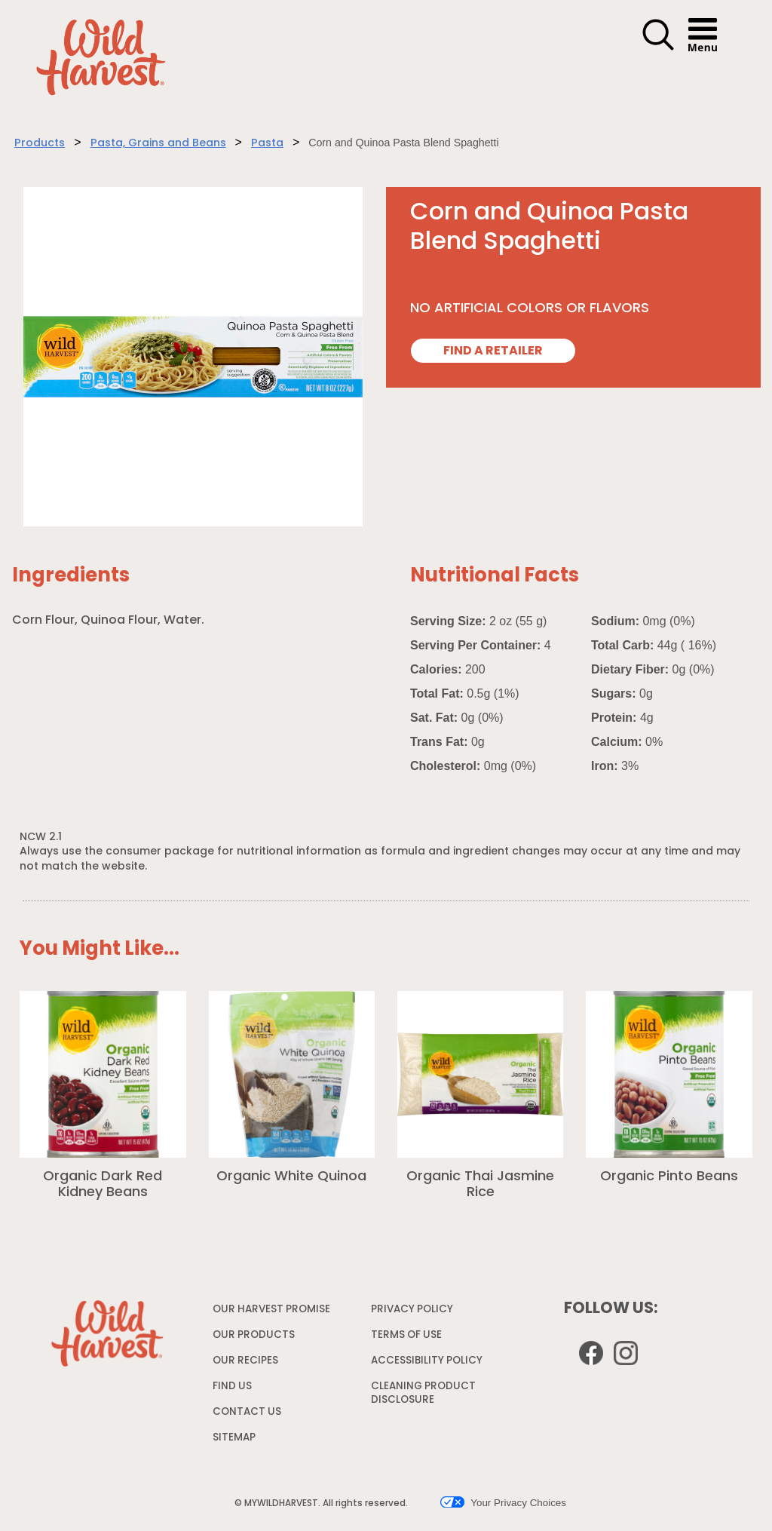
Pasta (267, 143)
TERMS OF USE (408, 1338)
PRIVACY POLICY (414, 1313)
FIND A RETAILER (493, 351)
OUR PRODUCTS (254, 1335)
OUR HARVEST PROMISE (271, 1310)
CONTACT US (247, 1412)
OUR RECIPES (245, 1361)
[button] (658, 48)
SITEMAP (234, 1438)
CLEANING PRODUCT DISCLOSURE (423, 1396)
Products (39, 143)
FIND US (232, 1386)
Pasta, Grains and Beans (158, 143)
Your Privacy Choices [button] (503, 1502)
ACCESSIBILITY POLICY (428, 1364)
